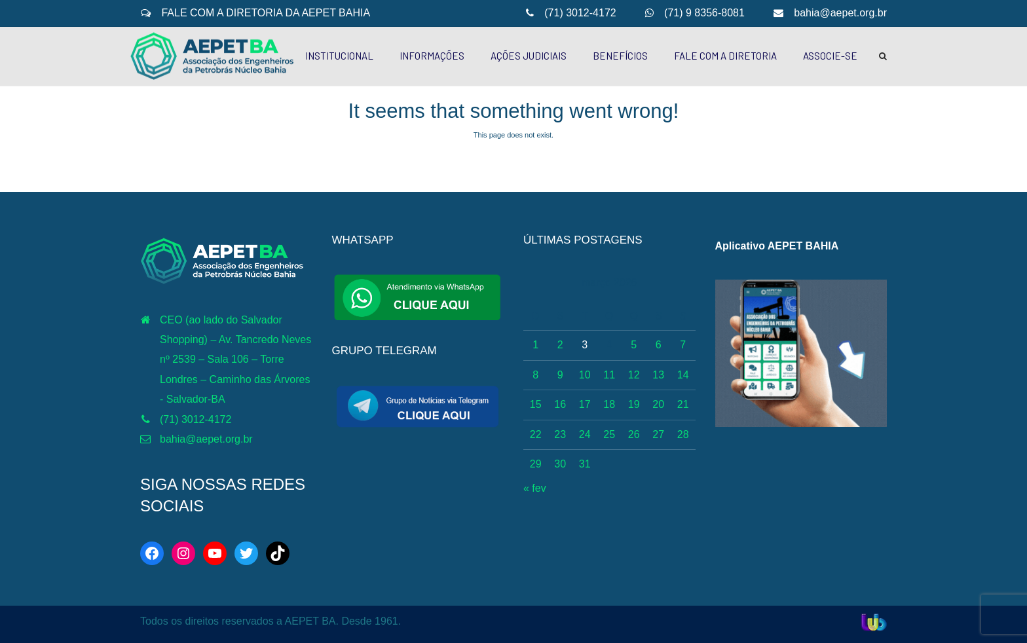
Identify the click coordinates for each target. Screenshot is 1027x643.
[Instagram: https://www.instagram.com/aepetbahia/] (183, 553)
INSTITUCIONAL (339, 56)
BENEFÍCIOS (620, 56)
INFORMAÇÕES (432, 56)
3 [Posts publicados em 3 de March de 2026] (585, 344)
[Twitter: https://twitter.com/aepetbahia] (246, 553)
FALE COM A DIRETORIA (725, 56)
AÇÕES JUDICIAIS (529, 56)
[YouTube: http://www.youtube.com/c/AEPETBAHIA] (215, 553)
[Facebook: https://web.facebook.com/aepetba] (152, 553)
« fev (534, 488)
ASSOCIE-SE (830, 56)
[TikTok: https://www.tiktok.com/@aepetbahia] (277, 553)
